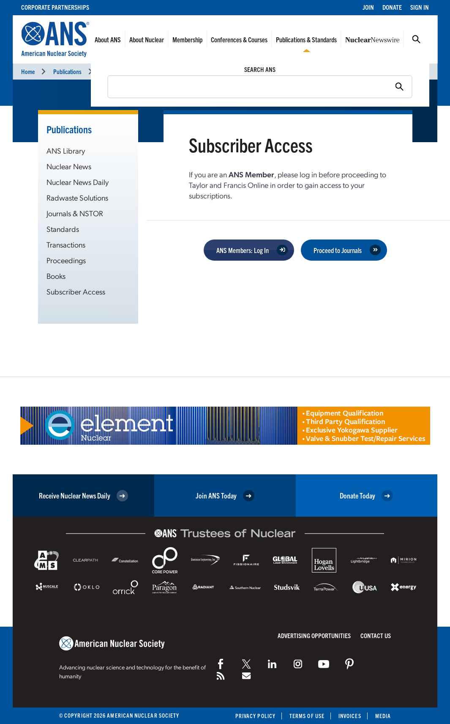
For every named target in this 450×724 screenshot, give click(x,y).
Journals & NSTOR (74, 213)
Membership (187, 39)
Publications (67, 71)
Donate (392, 7)
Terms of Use (307, 715)
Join (368, 7)
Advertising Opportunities (314, 635)
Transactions (65, 244)
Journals (110, 71)
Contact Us (375, 635)
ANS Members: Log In (242, 250)
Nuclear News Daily (77, 182)
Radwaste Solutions (77, 197)
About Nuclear (146, 39)
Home (28, 71)
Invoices (349, 715)
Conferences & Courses (239, 39)
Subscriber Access (75, 291)
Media (383, 715)
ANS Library (65, 150)
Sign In (419, 7)
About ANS (108, 39)
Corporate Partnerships (55, 7)
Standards (62, 229)
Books (55, 276)
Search (416, 39)
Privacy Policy (255, 715)
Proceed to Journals (338, 250)
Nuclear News (68, 166)
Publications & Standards (306, 39)
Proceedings (66, 260)
